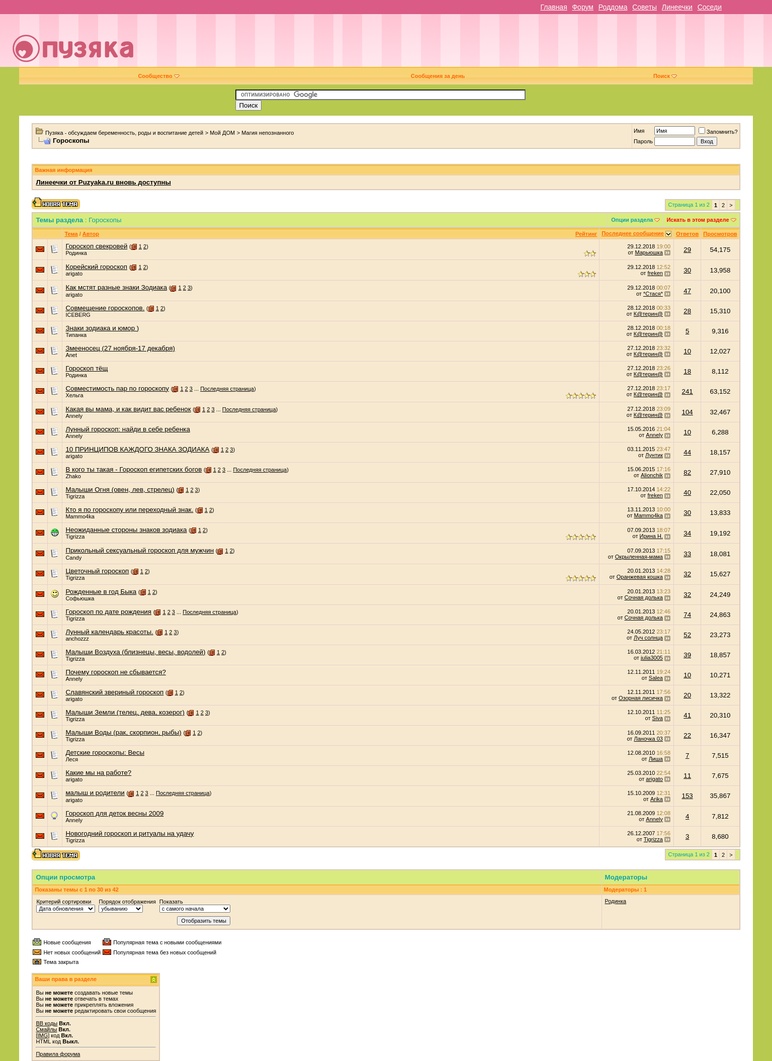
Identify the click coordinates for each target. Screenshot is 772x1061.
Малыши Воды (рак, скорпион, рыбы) (123, 732)
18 (687, 371)
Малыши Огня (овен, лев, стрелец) (119, 489)
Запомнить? (718, 132)
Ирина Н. (651, 536)
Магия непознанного (267, 133)
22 (687, 735)
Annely (73, 416)
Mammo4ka (79, 516)
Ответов (687, 234)
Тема (70, 234)
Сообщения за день (438, 76)
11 (687, 775)
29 (687, 249)
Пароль (643, 141)
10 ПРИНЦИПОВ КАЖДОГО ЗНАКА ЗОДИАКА (137, 449)
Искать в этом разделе (697, 220)
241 (687, 391)
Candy (73, 558)
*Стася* (653, 294)
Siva (657, 718)
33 (687, 554)
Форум (582, 7)
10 (687, 351)
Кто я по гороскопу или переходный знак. (129, 509)
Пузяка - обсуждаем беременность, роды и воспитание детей (124, 133)
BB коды (46, 1023)
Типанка (76, 335)
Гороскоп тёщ (86, 368)
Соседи (710, 7)
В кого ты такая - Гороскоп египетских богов (133, 469)
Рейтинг (586, 234)
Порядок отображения (127, 902)
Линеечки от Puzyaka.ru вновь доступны (103, 182)
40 (687, 492)
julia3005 (652, 658)
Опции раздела (632, 220)
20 (687, 695)
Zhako (73, 476)
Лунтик (654, 455)
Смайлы (46, 1029)
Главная (553, 7)
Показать (171, 902)
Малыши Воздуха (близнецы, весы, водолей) (135, 652)
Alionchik (652, 475)
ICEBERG (78, 315)
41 (687, 715)
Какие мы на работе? (98, 772)
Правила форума (58, 1054)
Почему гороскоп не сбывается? (115, 672)
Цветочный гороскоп (97, 571)
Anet (71, 355)
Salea (656, 678)
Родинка (76, 253)
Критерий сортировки (63, 902)
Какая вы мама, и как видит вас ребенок (128, 409)
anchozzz (77, 639)
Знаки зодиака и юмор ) (102, 328)
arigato (73, 274)
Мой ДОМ (222, 133)
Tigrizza (74, 496)
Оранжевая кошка (640, 577)
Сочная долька (644, 597)
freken (655, 273)
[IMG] (42, 1035)
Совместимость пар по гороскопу (117, 388)
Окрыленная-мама (639, 557)
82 (687, 472)
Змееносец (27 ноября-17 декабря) (120, 348)
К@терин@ (648, 314)
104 (687, 412)
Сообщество (158, 76)
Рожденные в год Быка (100, 591)
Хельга (74, 395)
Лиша (656, 759)
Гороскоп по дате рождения (108, 611)
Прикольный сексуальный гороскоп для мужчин (139, 550)
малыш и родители (94, 793)
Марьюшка (649, 252)
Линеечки (677, 7)
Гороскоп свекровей (96, 246)
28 (687, 311)
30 (687, 270)
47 (687, 291)
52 (687, 635)
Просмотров (720, 234)
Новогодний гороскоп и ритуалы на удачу (129, 833)
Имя (639, 131)
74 (687, 614)
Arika (656, 799)
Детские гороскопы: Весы (104, 752)
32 (687, 574)
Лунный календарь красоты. (109, 632)
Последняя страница (227, 389)
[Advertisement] (456, 44)
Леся (71, 759)
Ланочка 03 (648, 739)
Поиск (665, 76)
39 (687, 655)
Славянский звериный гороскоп (114, 692)
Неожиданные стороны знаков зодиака (126, 530)
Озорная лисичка (641, 698)
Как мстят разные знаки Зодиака (116, 287)
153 (687, 796)
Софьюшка (79, 598)
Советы (644, 7)
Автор (90, 234)
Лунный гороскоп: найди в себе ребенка (127, 429)
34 (687, 533)
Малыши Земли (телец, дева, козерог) (125, 712)
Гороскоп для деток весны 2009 (114, 813)
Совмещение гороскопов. (104, 308)
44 (687, 452)
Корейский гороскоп (96, 267)
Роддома (613, 7)
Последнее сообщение (633, 233)
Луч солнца (648, 638)
